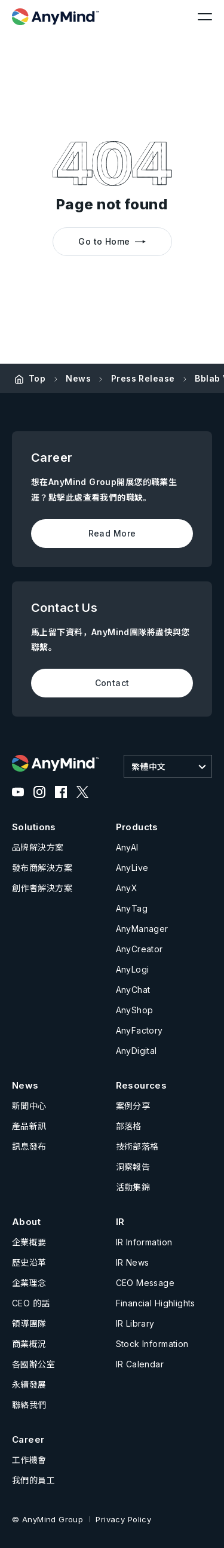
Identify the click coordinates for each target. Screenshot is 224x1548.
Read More (112, 533)
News (78, 378)
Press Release (142, 378)
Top (37, 378)
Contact (112, 683)
